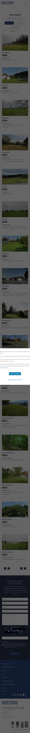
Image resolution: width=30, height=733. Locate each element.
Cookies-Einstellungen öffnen (15, 379)
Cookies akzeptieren (15, 373)
